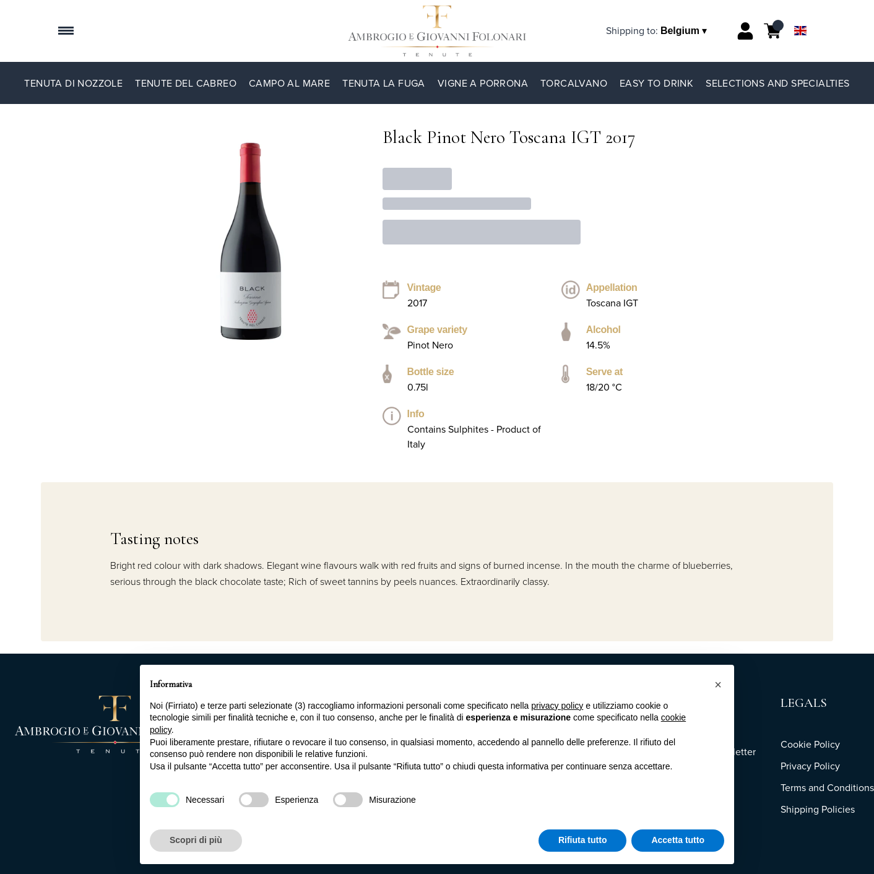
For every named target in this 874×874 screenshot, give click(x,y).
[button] (718, 684)
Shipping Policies (818, 809)
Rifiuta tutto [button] (582, 841)
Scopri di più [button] (196, 841)
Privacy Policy (810, 765)
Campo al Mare (289, 83)
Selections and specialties (777, 83)
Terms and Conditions (827, 787)
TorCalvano (573, 83)
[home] (436, 31)
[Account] (745, 31)
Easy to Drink (656, 83)
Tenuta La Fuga (383, 83)
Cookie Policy (810, 744)
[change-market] (658, 30)
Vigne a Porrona (483, 83)
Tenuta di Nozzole (73, 83)
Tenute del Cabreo (185, 83)
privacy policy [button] (557, 706)
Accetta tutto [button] (677, 841)
